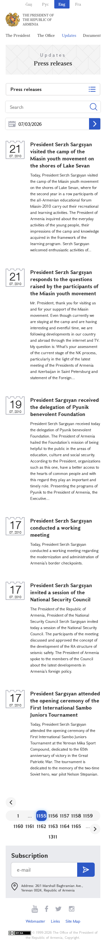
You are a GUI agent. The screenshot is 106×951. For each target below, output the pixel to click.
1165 (76, 826)
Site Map (73, 921)
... (12, 124)
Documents (92, 35)
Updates (69, 35)
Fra (78, 4)
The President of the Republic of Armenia (38, 19)
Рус (45, 4)
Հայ (28, 4)
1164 (65, 826)
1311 (53, 837)
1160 (18, 826)
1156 (53, 816)
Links (55, 921)
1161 (29, 826)
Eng (62, 4)
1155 (41, 816)
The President (18, 35)
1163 (53, 826)
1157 (64, 816)
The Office (46, 35)
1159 (88, 816)
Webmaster (35, 921)
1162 (41, 826)
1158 (76, 816)
